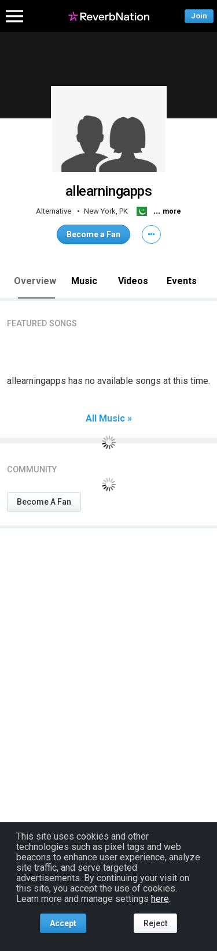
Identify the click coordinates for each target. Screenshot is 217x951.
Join (199, 16)
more (172, 211)
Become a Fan (93, 234)
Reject (155, 923)
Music (84, 280)
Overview (35, 280)
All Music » (109, 418)
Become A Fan (44, 501)
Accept (63, 923)
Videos (133, 280)
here (160, 898)
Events (182, 280)
